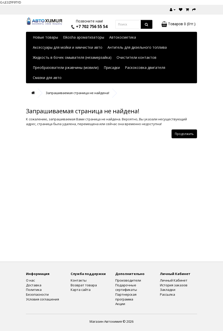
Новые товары (45, 37)
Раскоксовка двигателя (145, 67)
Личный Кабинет (173, 280)
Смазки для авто (47, 77)
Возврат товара (84, 285)
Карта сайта (81, 289)
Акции (120, 303)
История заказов (173, 285)
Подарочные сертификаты (126, 287)
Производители (128, 280)
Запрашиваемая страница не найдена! (77, 93)
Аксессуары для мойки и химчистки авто (67, 47)
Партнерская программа (125, 296)
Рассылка (167, 294)
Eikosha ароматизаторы (83, 37)
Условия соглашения (42, 299)
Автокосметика (122, 37)
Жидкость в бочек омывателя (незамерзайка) (72, 57)
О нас (30, 280)
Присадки (112, 67)
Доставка (33, 285)
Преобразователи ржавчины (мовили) (66, 67)
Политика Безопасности (37, 292)
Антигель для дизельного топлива (137, 47)
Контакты (79, 280)
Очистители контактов (136, 57)
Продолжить (184, 134)
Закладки (167, 289)
